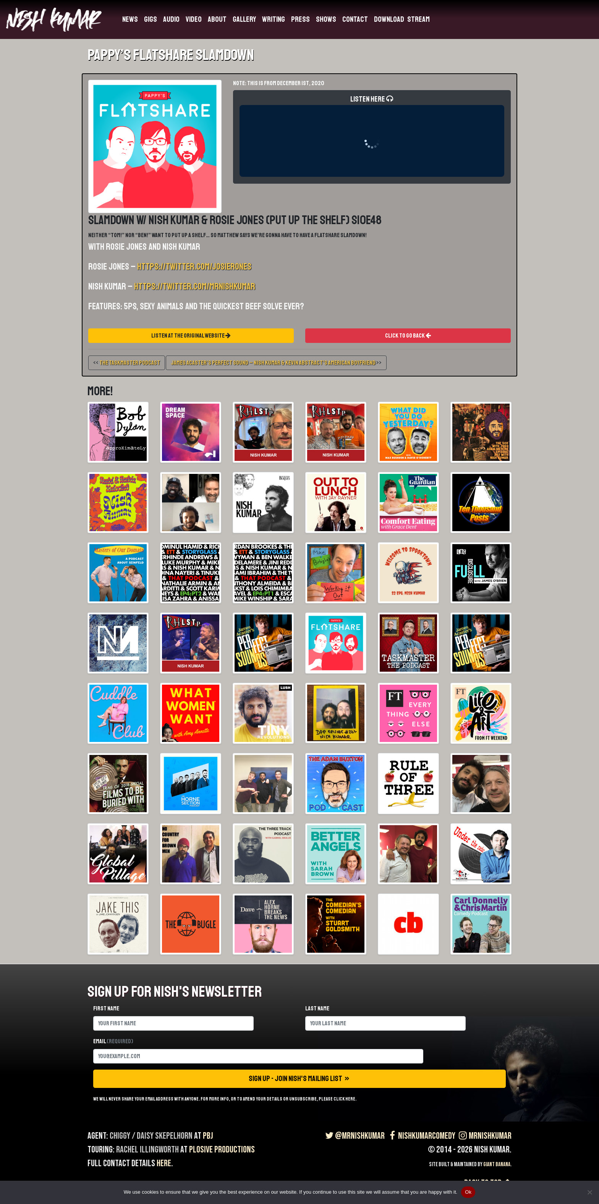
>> (276, 363)
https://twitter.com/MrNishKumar (194, 286)
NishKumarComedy (420, 1135)
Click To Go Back (408, 335)
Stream (418, 19)
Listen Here (372, 135)
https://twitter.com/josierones (194, 266)
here (164, 1163)
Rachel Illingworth (147, 1149)
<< (126, 363)
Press (300, 19)
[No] (589, 1192)
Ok (468, 1192)
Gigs (150, 19)
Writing (273, 19)
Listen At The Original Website (191, 335)
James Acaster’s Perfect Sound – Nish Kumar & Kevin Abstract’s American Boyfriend (273, 363)
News (130, 19)
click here (344, 1099)
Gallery (244, 19)
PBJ (208, 1135)
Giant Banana (496, 1164)
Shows (326, 19)
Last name (317, 1008)
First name (106, 1008)
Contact (355, 19)
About (217, 19)
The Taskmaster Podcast (129, 363)
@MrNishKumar (354, 1135)
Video (194, 19)
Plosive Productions (222, 1149)
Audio (171, 19)
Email (113, 1041)
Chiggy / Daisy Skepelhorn (151, 1135)
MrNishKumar (484, 1135)
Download (389, 19)
